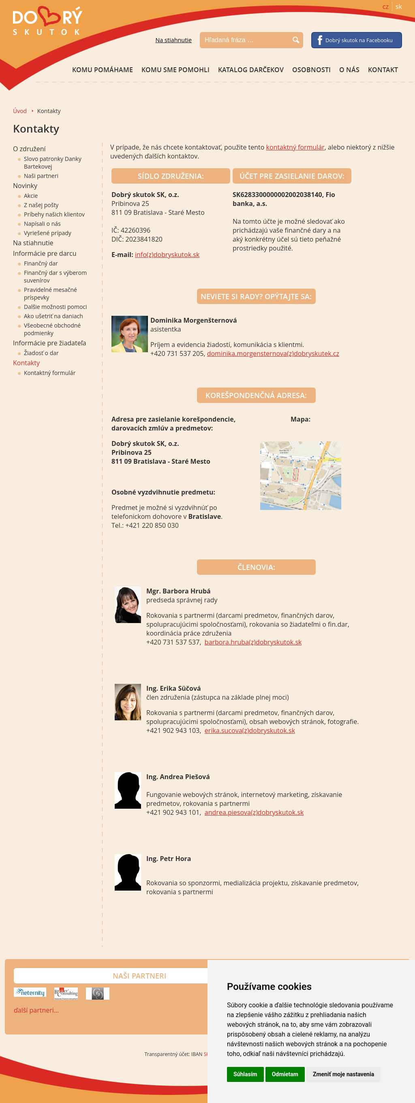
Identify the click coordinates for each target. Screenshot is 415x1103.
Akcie (28, 195)
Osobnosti (311, 69)
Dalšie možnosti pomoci (52, 307)
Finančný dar (38, 263)
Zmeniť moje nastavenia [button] (343, 1074)
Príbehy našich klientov (51, 214)
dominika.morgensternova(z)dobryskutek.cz (273, 353)
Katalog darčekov (251, 69)
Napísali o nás (39, 223)
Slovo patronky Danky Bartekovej (49, 162)
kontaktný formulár (295, 147)
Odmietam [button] (285, 1074)
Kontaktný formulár (46, 373)
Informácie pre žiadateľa (49, 342)
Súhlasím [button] (245, 1074)
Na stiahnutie (173, 40)
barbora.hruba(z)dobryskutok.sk (253, 642)
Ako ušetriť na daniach (50, 316)
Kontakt (383, 69)
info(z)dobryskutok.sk (167, 254)
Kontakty (26, 362)
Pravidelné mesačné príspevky (47, 293)
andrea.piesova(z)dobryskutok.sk (254, 812)
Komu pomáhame (102, 69)
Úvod (20, 111)
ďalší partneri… (36, 1010)
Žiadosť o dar (38, 353)
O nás (349, 69)
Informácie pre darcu (45, 253)
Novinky (25, 185)
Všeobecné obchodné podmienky (49, 329)
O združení (29, 148)
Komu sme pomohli (175, 69)
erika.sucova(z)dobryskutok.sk (250, 730)
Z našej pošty (38, 205)
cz (386, 6)
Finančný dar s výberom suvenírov (52, 276)
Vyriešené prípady (44, 233)
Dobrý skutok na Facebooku (359, 40)
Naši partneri (38, 176)
